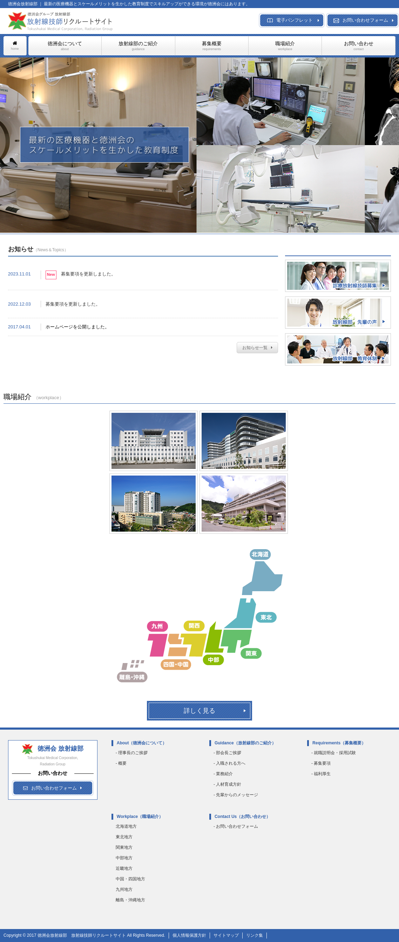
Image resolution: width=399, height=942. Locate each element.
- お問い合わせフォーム (236, 826)
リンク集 (254, 935)
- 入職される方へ (229, 763)
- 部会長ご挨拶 (227, 752)
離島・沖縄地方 (130, 899)
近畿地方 (124, 868)
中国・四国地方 (130, 878)
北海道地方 (126, 826)
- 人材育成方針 (227, 784)
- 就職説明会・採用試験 (333, 752)
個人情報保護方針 (189, 935)
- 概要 (121, 763)
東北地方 (124, 836)
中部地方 (124, 857)
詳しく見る (199, 710)
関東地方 (124, 847)
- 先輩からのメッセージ (236, 794)
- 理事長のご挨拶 (132, 752)
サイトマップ (226, 935)
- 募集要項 (321, 763)
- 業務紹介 (223, 773)
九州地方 (124, 889)
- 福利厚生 (321, 773)
